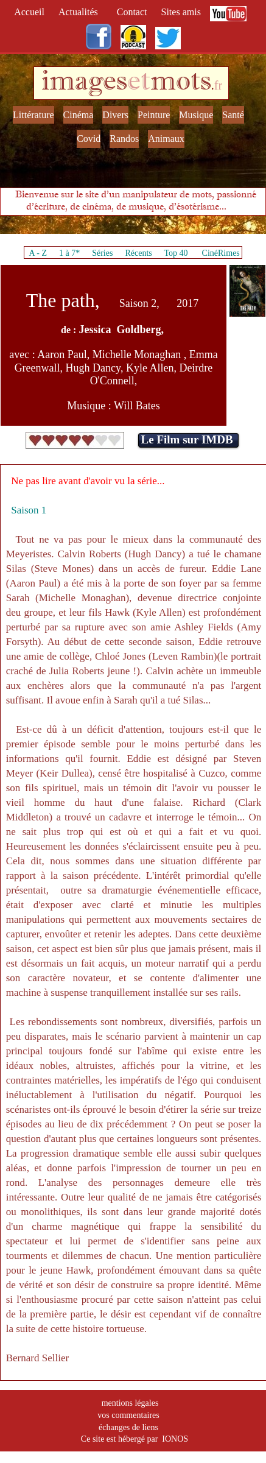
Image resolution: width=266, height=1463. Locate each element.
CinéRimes (221, 253)
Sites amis (181, 12)
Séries (102, 253)
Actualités (81, 12)
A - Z (38, 253)
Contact (133, 12)
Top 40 (176, 253)
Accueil (31, 12)
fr (218, 85)
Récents (138, 253)
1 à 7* (69, 253)
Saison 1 (28, 510)
